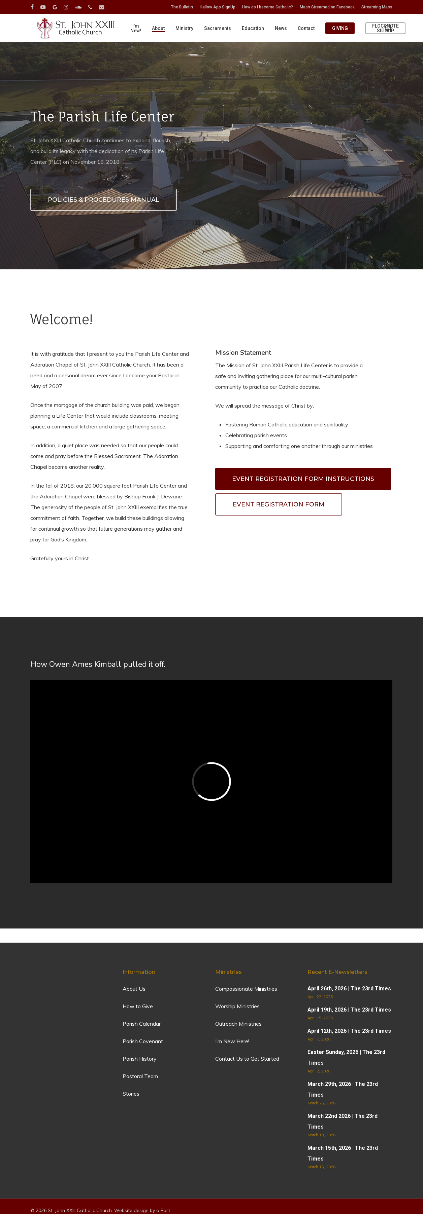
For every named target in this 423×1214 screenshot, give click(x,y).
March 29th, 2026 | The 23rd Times (342, 1089)
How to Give (138, 1006)
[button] (303, 479)
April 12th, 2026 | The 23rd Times (349, 1031)
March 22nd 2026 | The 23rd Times (342, 1121)
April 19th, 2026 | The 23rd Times (349, 1010)
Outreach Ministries (238, 1023)
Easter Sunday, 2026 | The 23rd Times (346, 1057)
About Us (134, 988)
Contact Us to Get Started (247, 1058)
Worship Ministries (237, 1006)
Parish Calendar (142, 1023)
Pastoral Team (140, 1076)
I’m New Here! (232, 1041)
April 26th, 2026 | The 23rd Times (349, 988)
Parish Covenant (143, 1041)
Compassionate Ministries (246, 988)
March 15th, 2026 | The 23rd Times (342, 1153)
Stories (131, 1093)
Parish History (140, 1058)
